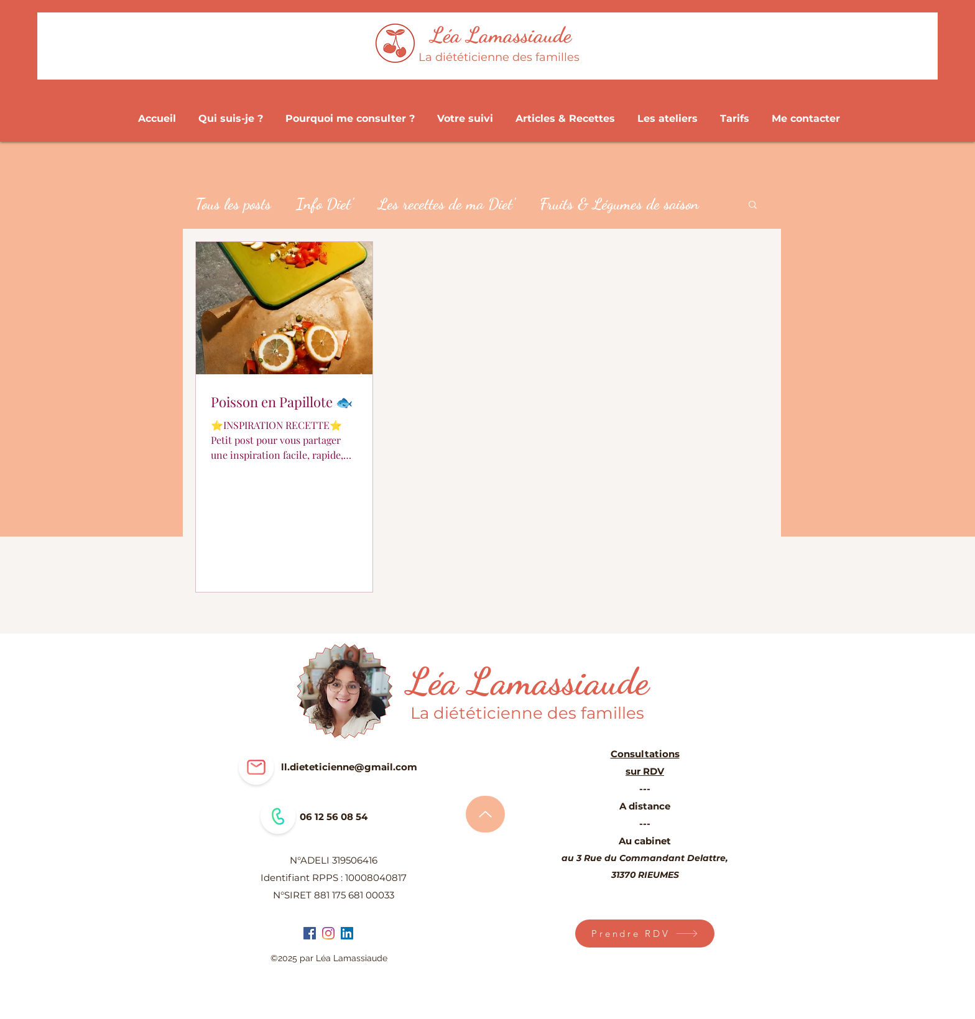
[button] (753, 205)
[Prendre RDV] (644, 934)
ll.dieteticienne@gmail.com (349, 767)
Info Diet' (324, 204)
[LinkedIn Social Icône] (347, 933)
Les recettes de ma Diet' (446, 204)
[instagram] (328, 933)
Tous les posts (233, 204)
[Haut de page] (485, 814)
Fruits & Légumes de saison (619, 204)
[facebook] (309, 933)
